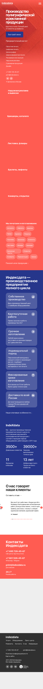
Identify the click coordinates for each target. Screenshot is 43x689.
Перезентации (23, 257)
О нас (25, 637)
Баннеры (30, 245)
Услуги (8, 633)
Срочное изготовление (16, 333)
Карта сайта (10, 649)
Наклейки (10, 240)
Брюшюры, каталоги (18, 116)
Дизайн (8, 66)
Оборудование (17, 633)
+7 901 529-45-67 (15, 551)
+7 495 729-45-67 (12, 72)
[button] (14, 34)
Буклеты (18, 234)
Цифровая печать (12, 49)
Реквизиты (9, 637)
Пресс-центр (29, 633)
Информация (33, 637)
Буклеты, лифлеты (17, 169)
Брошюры (21, 240)
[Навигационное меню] (40, 4)
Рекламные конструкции (14, 58)
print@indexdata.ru (12, 75)
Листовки (10, 245)
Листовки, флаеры (17, 143)
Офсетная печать (12, 46)
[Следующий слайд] (41, 510)
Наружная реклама (13, 60)
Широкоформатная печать (15, 55)
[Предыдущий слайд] (1, 510)
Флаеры (20, 245)
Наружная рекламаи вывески (18, 91)
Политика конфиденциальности (17, 646)
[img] (21, 126)
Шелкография (11, 52)
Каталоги (10, 228)
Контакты (18, 637)
